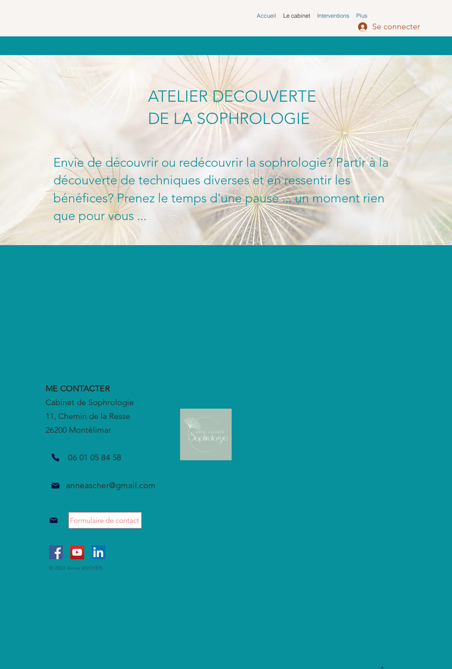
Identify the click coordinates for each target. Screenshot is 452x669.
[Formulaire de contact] (105, 520)
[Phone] (55, 457)
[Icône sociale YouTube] (77, 552)
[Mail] (55, 485)
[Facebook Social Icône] (56, 552)
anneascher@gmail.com (111, 485)
